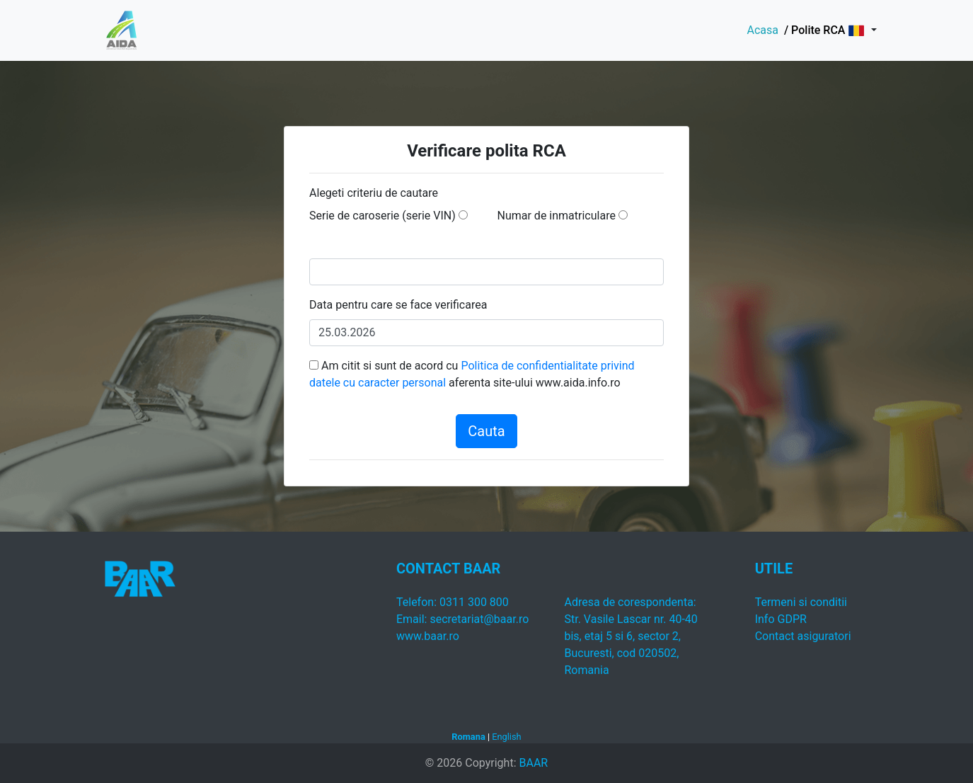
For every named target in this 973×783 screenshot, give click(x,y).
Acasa (762, 30)
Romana (468, 736)
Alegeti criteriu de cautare (373, 193)
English (506, 736)
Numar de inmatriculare (556, 215)
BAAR (533, 763)
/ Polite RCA (813, 30)
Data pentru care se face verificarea (398, 305)
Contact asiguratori (803, 636)
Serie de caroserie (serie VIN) (382, 215)
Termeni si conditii (801, 602)
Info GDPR (781, 619)
